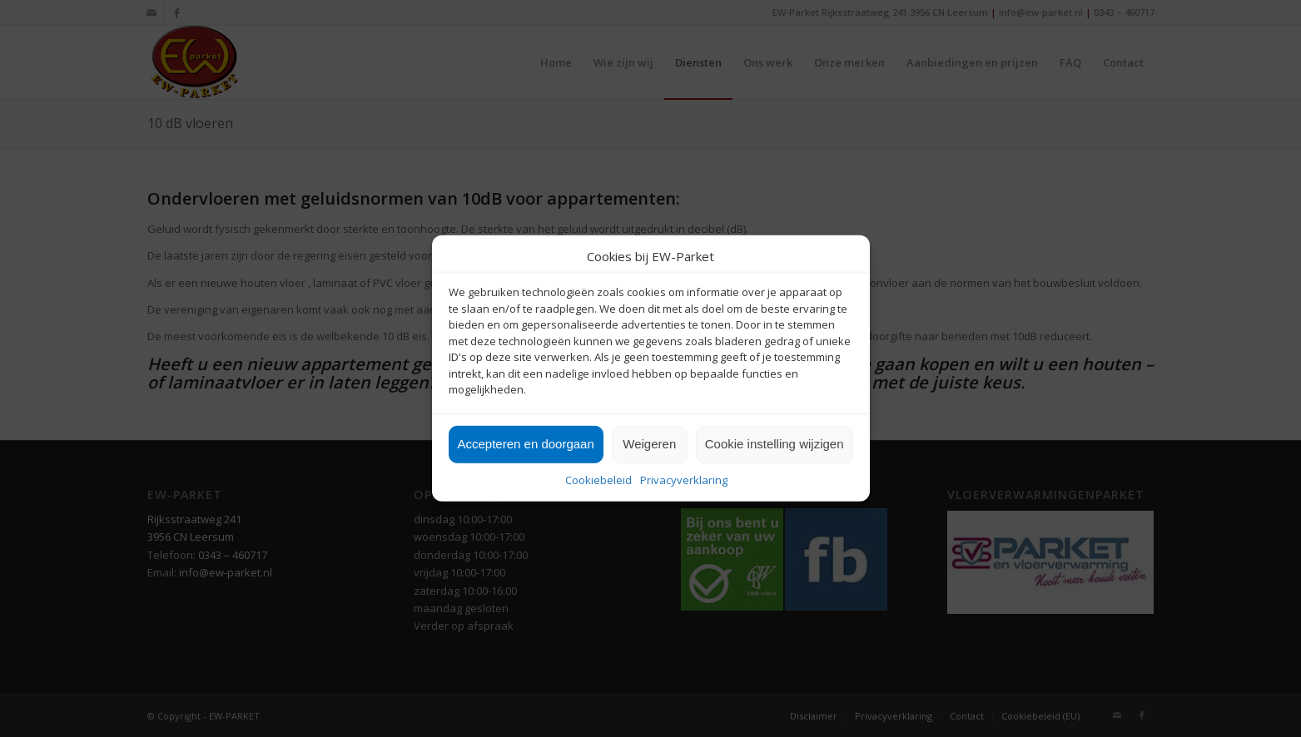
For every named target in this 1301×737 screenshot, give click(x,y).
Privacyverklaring (683, 479)
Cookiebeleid (598, 479)
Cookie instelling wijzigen (774, 444)
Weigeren (649, 444)
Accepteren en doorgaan (526, 444)
